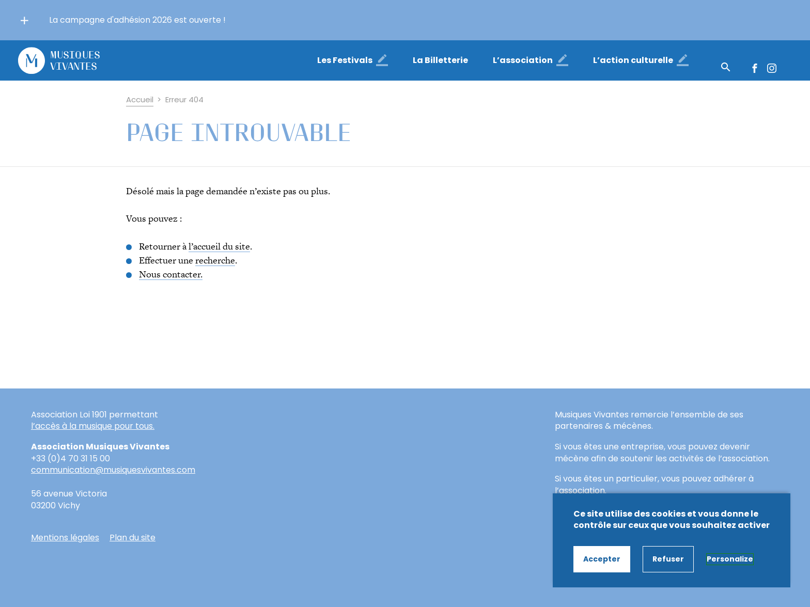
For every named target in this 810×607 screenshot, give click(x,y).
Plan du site (132, 537)
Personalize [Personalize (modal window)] (730, 559)
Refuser (668, 559)
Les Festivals (344, 60)
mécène (572, 458)
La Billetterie (440, 60)
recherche (215, 260)
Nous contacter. (170, 274)
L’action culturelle (633, 60)
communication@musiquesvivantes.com (113, 470)
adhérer (729, 479)
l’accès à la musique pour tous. (92, 426)
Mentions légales (65, 537)
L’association (523, 60)
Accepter (601, 559)
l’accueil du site (219, 246)
